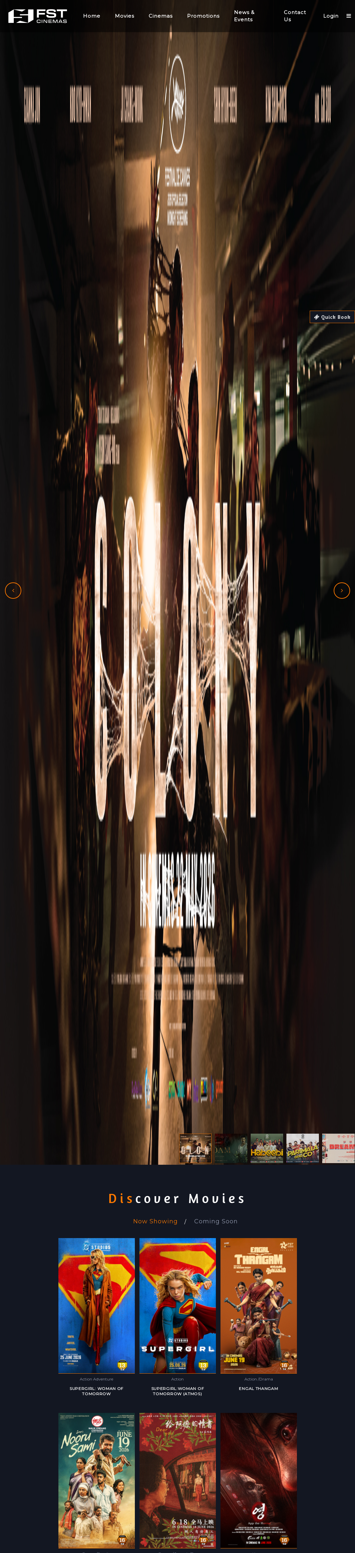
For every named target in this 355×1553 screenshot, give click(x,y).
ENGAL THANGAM (258, 1388)
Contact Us (295, 16)
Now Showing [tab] (155, 1221)
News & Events (244, 16)
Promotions (203, 16)
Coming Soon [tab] (216, 1221)
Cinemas (161, 16)
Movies (124, 16)
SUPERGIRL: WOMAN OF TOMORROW (96, 1391)
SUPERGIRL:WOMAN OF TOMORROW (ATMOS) (177, 1391)
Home (91, 16)
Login (331, 16)
